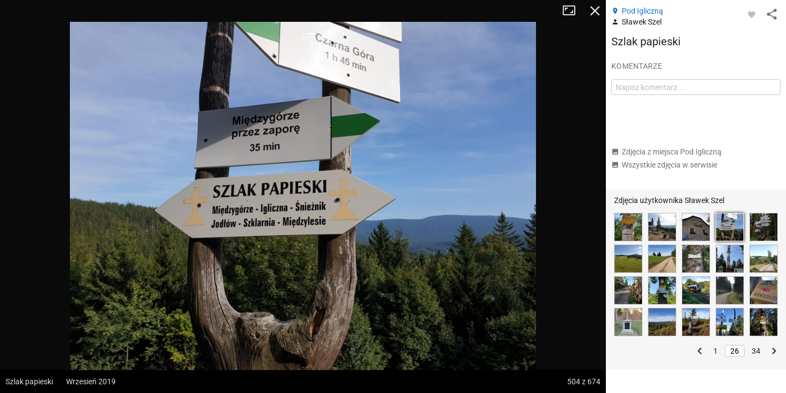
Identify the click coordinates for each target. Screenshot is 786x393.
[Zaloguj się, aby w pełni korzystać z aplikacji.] (751, 14)
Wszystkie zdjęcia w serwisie (664, 164)
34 (756, 351)
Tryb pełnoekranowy (573, 11)
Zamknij (595, 11)
